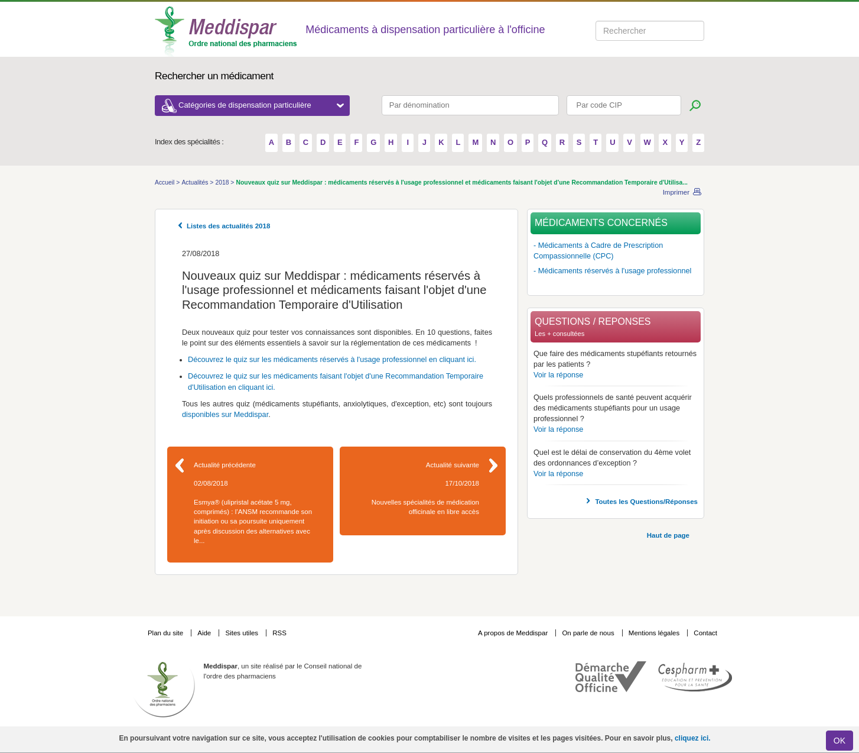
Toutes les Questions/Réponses (646, 501)
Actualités (195, 182)
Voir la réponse (558, 375)
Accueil (165, 182)
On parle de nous (588, 632)
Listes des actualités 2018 (228, 226)
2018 (222, 182)
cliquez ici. (693, 738)
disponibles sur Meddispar (225, 415)
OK (839, 740)
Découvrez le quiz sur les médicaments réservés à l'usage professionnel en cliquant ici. (332, 360)
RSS (279, 632)
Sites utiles (242, 632)
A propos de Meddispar (513, 632)
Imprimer (676, 192)
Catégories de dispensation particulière (261, 105)
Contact (705, 632)
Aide (205, 632)
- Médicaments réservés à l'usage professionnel (612, 271)
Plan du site (166, 632)
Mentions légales (655, 632)
